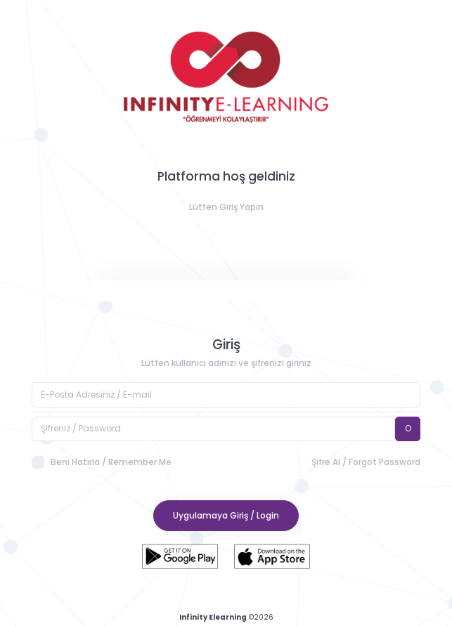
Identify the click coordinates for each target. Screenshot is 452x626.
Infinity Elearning (213, 617)
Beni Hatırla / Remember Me (102, 462)
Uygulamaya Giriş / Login (226, 515)
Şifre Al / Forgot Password (365, 462)
